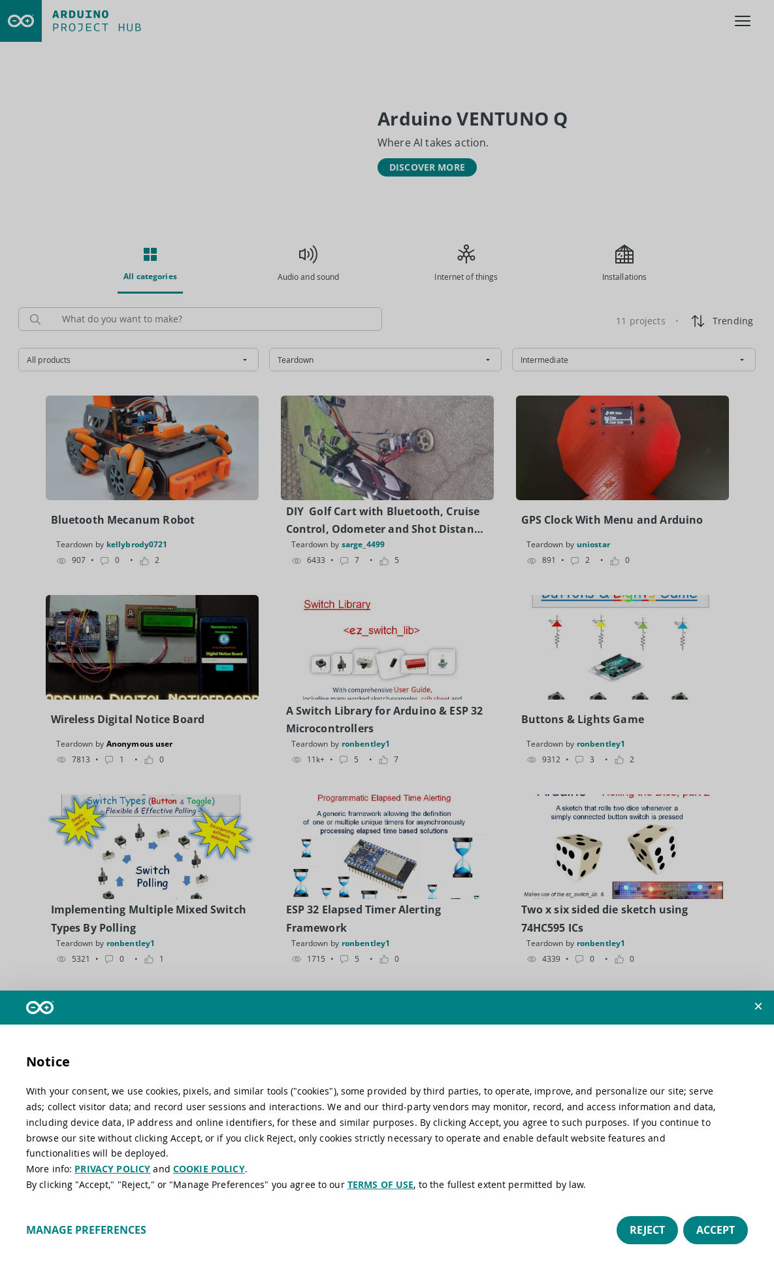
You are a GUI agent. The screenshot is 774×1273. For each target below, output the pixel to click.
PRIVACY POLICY (112, 1169)
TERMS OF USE (380, 1184)
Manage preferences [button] (86, 1230)
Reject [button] (647, 1230)
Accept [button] (715, 1230)
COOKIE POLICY (209, 1169)
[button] (758, 1006)
